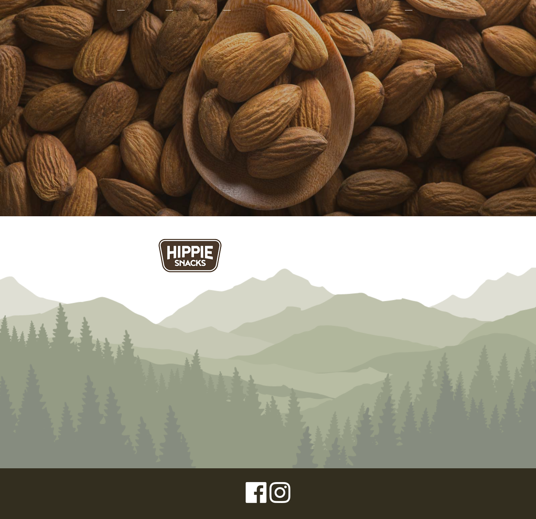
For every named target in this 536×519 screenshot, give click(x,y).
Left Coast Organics (268, 79)
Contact (430, 10)
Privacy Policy (63, 494)
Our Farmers (254, 10)
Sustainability (315, 10)
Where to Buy (378, 10)
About (101, 10)
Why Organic (197, 10)
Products (144, 10)
